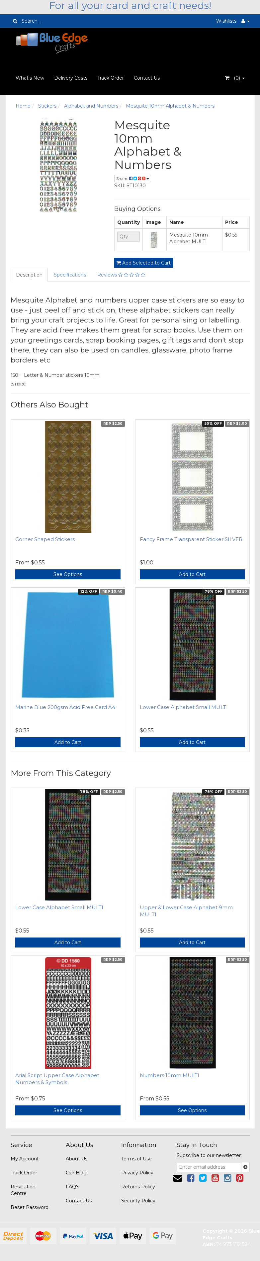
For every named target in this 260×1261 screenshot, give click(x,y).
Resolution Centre (23, 1190)
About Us (76, 1159)
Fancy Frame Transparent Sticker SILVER (191, 539)
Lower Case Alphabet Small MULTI (184, 707)
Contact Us (147, 78)
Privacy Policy (137, 1173)
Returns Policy (138, 1187)
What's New (30, 78)
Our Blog (76, 1173)
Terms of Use (136, 1159)
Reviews (121, 275)
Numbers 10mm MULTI (169, 1075)
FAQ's (72, 1187)
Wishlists (226, 21)
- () (235, 78)
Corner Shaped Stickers (45, 539)
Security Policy (138, 1201)
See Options (67, 574)
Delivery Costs (70, 78)
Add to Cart (192, 574)
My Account (25, 1159)
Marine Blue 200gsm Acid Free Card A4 (65, 707)
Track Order (110, 78)
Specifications (70, 275)
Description (29, 275)
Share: (132, 178)
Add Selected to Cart (144, 263)
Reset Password (29, 1207)
